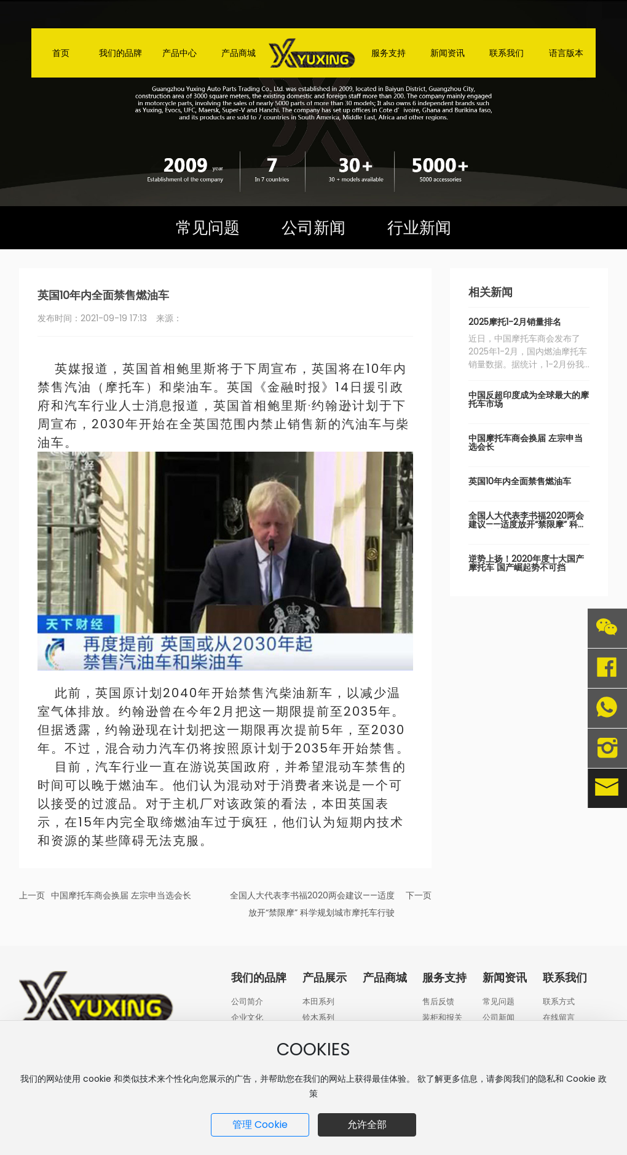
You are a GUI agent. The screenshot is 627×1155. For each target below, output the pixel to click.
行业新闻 (419, 228)
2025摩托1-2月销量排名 (514, 322)
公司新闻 (313, 228)
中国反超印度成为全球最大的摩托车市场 (528, 399)
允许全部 (367, 1124)
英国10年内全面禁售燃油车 (519, 481)
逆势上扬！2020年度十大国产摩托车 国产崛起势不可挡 (526, 563)
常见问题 (208, 228)
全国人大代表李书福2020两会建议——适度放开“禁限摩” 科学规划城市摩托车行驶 (527, 524)
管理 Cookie (260, 1124)
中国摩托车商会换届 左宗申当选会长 (121, 895)
